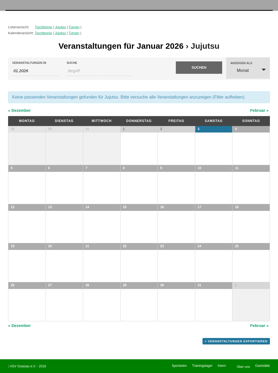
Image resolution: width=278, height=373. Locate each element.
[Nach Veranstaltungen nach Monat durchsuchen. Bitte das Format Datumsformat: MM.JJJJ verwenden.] (35, 71)
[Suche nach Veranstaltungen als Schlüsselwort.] (99, 71)
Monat (239, 70)
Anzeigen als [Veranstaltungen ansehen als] (241, 63)
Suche (72, 62)
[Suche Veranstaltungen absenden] (199, 67)
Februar (259, 110)
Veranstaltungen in (29, 62)
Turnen (74, 27)
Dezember (19, 110)
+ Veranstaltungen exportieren (236, 341)
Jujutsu (60, 27)
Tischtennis (43, 27)
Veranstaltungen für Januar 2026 (121, 45)
